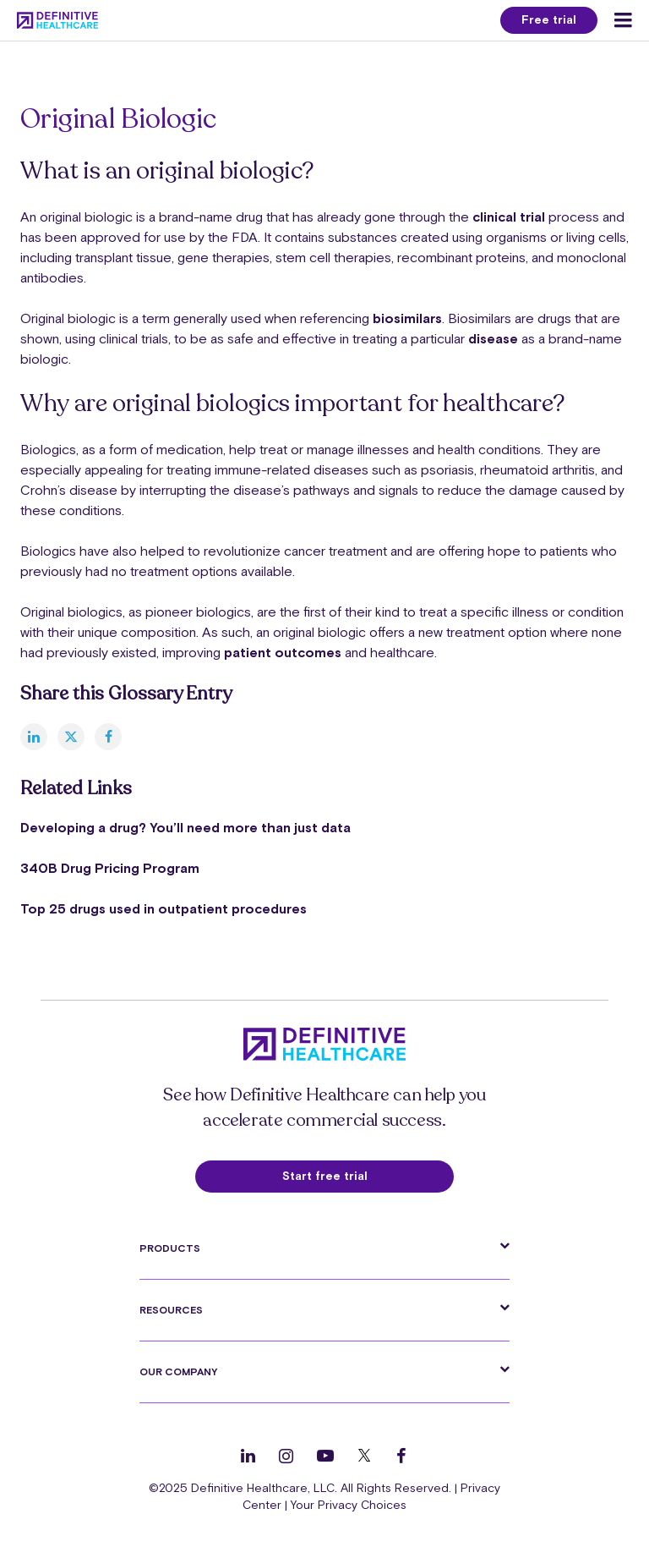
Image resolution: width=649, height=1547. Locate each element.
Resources (171, 1310)
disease (493, 338)
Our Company (178, 1372)
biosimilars (407, 318)
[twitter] (71, 736)
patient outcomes (282, 652)
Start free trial (325, 1175)
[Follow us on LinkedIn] (248, 1455)
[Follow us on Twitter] (364, 1455)
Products (169, 1248)
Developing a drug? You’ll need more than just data (185, 827)
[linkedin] (33, 736)
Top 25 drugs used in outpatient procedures (163, 908)
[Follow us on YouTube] (325, 1455)
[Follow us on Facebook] (401, 1455)
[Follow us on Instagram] (286, 1455)
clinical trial (508, 216)
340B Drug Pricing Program (109, 867)
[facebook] (108, 736)
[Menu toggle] (623, 20)
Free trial (548, 19)
